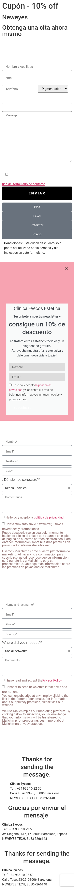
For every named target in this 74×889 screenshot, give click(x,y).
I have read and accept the (34, 680)
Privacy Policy (52, 680)
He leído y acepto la (35, 517)
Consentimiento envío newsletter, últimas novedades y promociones (37, 545)
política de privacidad (49, 517)
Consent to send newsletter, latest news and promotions (37, 705)
